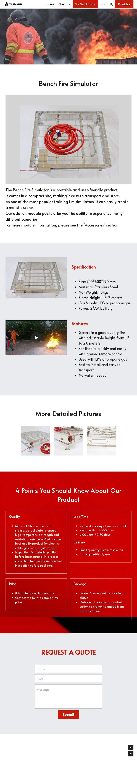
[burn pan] (68, 441)
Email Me (124, 4)
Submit (68, 715)
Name (40, 669)
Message (43, 690)
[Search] (111, 4)
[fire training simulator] (35, 441)
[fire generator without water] (101, 441)
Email (40, 679)
